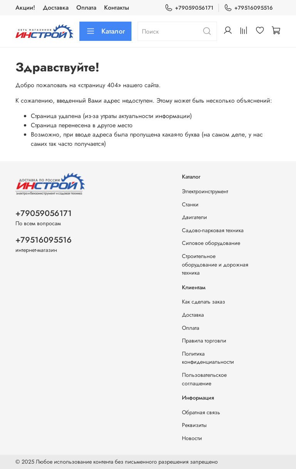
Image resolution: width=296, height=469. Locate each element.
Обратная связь (201, 412)
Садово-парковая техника (213, 230)
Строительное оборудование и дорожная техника (215, 264)
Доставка (56, 7)
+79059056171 (189, 8)
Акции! (25, 7)
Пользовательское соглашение (204, 379)
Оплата (86, 7)
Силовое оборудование (211, 243)
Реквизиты (194, 425)
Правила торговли (204, 340)
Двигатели (194, 217)
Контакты (116, 7)
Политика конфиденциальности (208, 358)
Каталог (105, 31)
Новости (192, 438)
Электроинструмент (205, 191)
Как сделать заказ (203, 301)
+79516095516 (248, 8)
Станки (190, 204)
